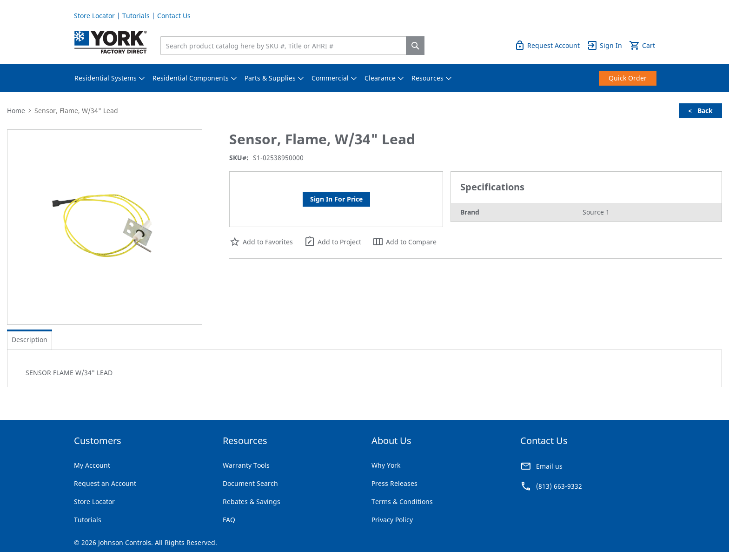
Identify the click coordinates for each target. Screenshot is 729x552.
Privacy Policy (392, 519)
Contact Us (174, 15)
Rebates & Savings (251, 501)
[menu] (364, 78)
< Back (700, 110)
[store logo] (110, 42)
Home (16, 110)
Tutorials (136, 15)
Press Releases (394, 483)
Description (29, 339)
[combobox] (285, 45)
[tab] (29, 340)
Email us (549, 466)
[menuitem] (105, 78)
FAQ (229, 519)
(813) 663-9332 (559, 486)
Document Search (250, 483)
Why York (385, 465)
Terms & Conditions (402, 501)
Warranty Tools (246, 465)
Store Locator (94, 15)
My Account (92, 465)
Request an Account (105, 483)
